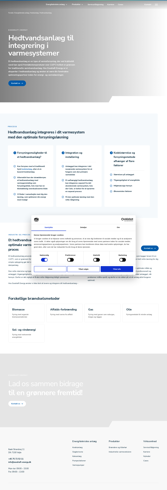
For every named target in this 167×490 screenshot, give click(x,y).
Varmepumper (78, 465)
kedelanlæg (27, 169)
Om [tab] (118, 227)
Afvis (50, 269)
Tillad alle (117, 269)
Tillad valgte (83, 269)
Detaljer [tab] (83, 227)
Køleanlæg (76, 456)
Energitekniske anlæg (55, 4)
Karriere (110, 4)
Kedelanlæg (34, 13)
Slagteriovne (77, 452)
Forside (10, 13)
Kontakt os (15, 83)
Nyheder (147, 456)
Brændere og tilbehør (118, 447)
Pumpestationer (79, 460)
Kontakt (147, 4)
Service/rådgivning (96, 4)
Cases (120, 4)
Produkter (76, 4)
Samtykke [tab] (49, 227)
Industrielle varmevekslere (120, 452)
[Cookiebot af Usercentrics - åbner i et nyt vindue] (123, 219)
